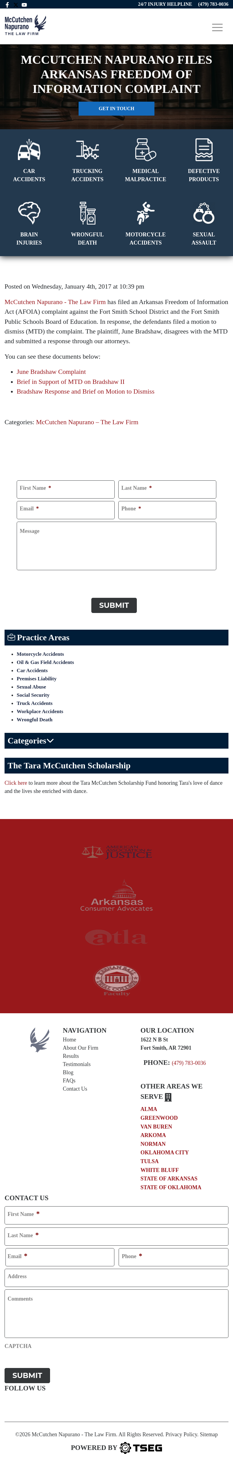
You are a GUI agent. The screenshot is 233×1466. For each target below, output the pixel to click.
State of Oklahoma (170, 1187)
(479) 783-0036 (189, 1063)
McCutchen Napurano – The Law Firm (87, 422)
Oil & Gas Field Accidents (45, 662)
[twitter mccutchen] (16, 4)
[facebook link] (7, 4)
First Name (35, 488)
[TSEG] (116, 1448)
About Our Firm (80, 1048)
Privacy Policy (181, 1434)
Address (17, 1276)
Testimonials (77, 1064)
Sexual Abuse (31, 687)
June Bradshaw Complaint (51, 371)
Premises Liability (36, 679)
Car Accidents (32, 670)
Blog (68, 1072)
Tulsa (149, 1161)
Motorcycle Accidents (40, 654)
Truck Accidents (34, 703)
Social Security (33, 695)
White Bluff (159, 1170)
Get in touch (116, 108)
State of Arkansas (169, 1179)
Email (29, 509)
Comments (20, 1299)
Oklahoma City (164, 1152)
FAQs (69, 1081)
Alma (148, 1109)
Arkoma (153, 1135)
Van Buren (156, 1127)
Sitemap (209, 1434)
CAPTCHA (30, 578)
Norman (153, 1144)
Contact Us (75, 1089)
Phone (131, 509)
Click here (16, 783)
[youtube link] (25, 4)
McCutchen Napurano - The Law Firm (55, 302)
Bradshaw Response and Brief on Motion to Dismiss (85, 391)
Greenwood (159, 1118)
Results (71, 1056)
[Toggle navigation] (217, 27)
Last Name (136, 488)
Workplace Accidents (40, 711)
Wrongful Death (34, 720)
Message (29, 531)
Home (69, 1040)
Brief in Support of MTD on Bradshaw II (71, 381)
